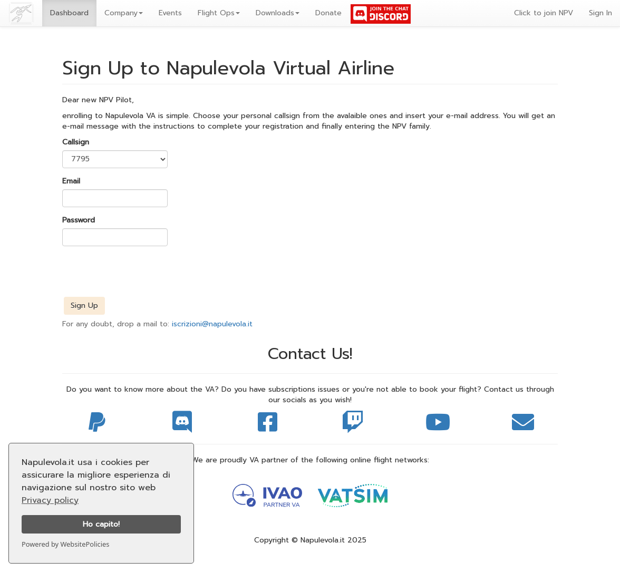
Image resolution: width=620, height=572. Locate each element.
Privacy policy (50, 500)
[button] (123, 13)
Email (71, 181)
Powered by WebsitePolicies (65, 544)
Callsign (75, 142)
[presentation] (142, 274)
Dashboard (69, 12)
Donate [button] (328, 12)
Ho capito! (101, 524)
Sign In (600, 12)
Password (78, 220)
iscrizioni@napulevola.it (212, 323)
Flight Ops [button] (219, 12)
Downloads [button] (277, 12)
